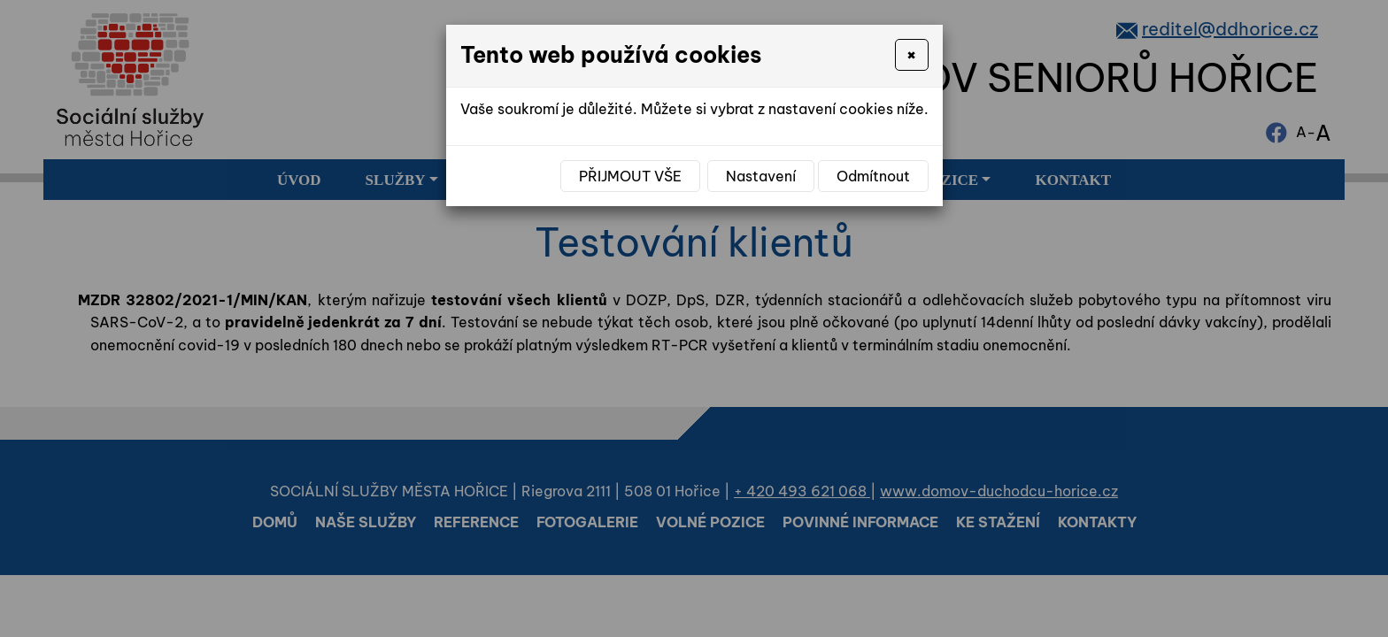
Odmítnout (873, 176)
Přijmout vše (630, 176)
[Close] (911, 55)
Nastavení (761, 176)
